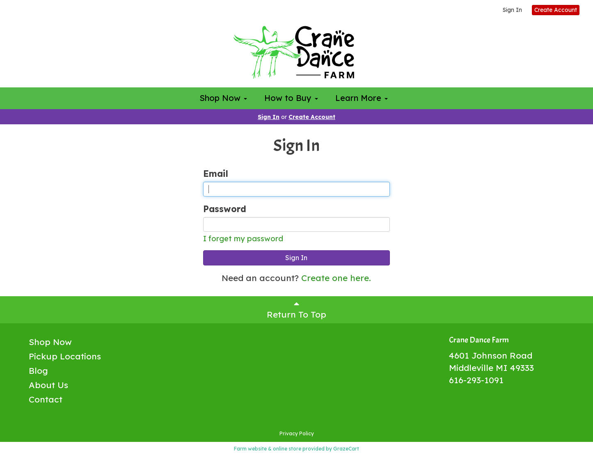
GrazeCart (346, 449)
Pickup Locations (65, 356)
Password (224, 208)
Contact (45, 399)
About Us (48, 385)
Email (215, 173)
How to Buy (291, 98)
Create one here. (336, 277)
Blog (38, 370)
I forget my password (243, 238)
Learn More (361, 98)
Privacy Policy (296, 433)
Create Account (555, 10)
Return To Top (296, 310)
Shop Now (223, 98)
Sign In (512, 10)
